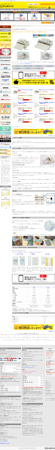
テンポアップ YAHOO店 (50, 400)
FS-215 (34, 287)
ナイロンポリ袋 (3, 169)
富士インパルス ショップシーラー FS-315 (46, 89)
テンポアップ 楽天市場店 (50, 398)
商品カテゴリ (15, 25)
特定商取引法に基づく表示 (4, 443)
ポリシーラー (25, 151)
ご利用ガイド (48, 384)
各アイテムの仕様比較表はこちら (26, 63)
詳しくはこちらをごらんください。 (28, 367)
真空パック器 (7, 166)
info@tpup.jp (5, 440)
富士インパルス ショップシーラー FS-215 (25, 89)
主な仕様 (28, 68)
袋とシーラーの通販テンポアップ (11, 0)
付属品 (39, 68)
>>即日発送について (51, 135)
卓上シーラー (25, 25)
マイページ (48, 388)
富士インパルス (19, 25)
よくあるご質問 (48, 385)
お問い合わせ (48, 387)
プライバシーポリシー (49, 395)
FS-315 (48, 287)
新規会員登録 (48, 390)
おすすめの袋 (17, 68)
